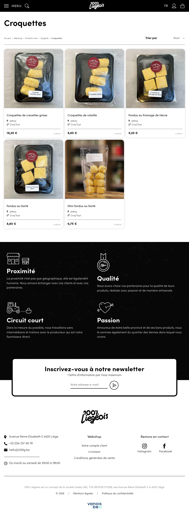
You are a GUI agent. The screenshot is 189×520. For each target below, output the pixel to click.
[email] (89, 385)
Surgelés (45, 38)
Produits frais (31, 38)
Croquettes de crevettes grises (27, 115)
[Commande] (171, 37)
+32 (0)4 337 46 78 (21, 443)
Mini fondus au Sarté (81, 206)
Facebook (165, 448)
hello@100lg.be (19, 450)
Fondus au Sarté (17, 206)
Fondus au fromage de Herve (147, 115)
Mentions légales (83, 493)
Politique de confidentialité (117, 493)
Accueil (7, 38)
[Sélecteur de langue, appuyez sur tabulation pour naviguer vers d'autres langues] (166, 5)
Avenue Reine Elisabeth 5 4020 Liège (33, 436)
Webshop (18, 38)
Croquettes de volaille (82, 115)
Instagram (144, 448)
